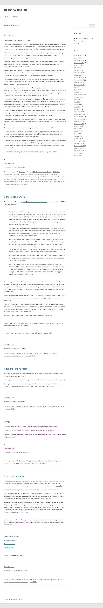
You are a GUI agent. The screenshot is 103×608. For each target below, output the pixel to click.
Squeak (22, 174)
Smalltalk (16, 174)
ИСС (58, 177)
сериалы (35, 182)
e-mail (34, 353)
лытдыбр (31, 179)
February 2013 (78, 73)
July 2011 (77, 87)
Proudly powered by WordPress (13, 599)
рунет (57, 406)
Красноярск (17, 179)
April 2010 (77, 107)
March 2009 (77, 138)
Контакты (15, 17)
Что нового (10, 35)
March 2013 (77, 70)
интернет (53, 177)
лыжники (24, 179)
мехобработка (48, 461)
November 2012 (79, 80)
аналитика (35, 579)
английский (55, 174)
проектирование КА (17, 182)
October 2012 (78, 82)
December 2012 (79, 77)
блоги (44, 353)
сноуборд (57, 182)
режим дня (28, 182)
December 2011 (79, 85)
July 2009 (77, 129)
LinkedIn (76, 43)
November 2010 (79, 94)
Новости (22, 172)
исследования (51, 579)
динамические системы (25, 177)
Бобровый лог (8, 177)
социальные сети (14, 582)
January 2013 (78, 75)
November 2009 (79, 119)
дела (15, 177)
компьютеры (8, 179)
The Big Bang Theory (31, 174)
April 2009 (77, 136)
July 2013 (77, 68)
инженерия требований (41, 177)
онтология (7, 182)
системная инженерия (46, 182)
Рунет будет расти (14, 475)
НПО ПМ (60, 179)
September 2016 (79, 55)
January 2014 (78, 58)
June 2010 (77, 102)
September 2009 (79, 124)
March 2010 (77, 109)
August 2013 (78, 65)
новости (48, 179)
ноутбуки (54, 179)
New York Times (37, 406)
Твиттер (20, 356)
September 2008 (79, 151)
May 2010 (77, 104)
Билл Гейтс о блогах (15, 196)
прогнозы (60, 579)
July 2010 (77, 99)
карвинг (62, 177)
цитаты (62, 406)
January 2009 (78, 143)
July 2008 (77, 155)
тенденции (24, 582)
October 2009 (78, 121)
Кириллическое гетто (15, 368)
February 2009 (78, 141)
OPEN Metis (56, 172)
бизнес (39, 353)
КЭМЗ (7, 421)
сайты (15, 356)
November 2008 (79, 146)
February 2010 (78, 112)
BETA (34, 172)
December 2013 (79, 60)
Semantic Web (8, 174)
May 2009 (77, 134)
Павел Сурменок (15, 10)
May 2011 (77, 90)
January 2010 (78, 114)
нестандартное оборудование (20, 463)
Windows (41, 174)
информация (8, 356)
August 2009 (78, 126)
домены (45, 406)
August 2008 (78, 153)
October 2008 (78, 148)
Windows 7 (48, 174)
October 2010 (78, 97)
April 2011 (77, 92)
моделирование (39, 179)
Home (6, 17)
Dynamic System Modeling (44, 172)
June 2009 (77, 131)
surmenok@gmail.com (86, 38)
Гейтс (48, 353)
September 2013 (79, 63)
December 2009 (79, 116)
